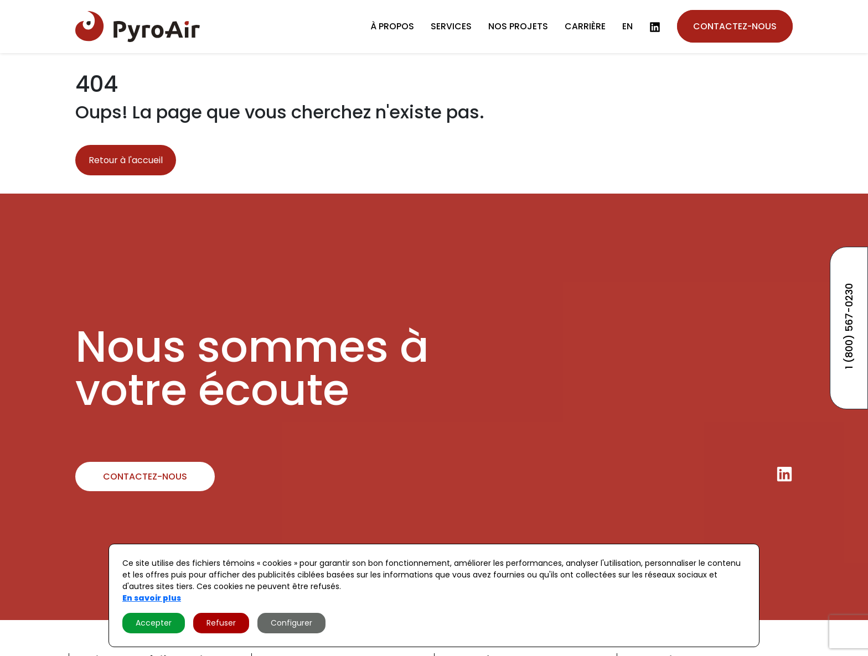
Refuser (221, 622)
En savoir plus (151, 597)
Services (451, 26)
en (627, 26)
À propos (392, 26)
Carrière (585, 26)
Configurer (291, 622)
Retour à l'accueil (126, 160)
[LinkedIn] (654, 27)
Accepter (154, 622)
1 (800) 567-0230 (849, 326)
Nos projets (518, 26)
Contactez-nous (735, 26)
